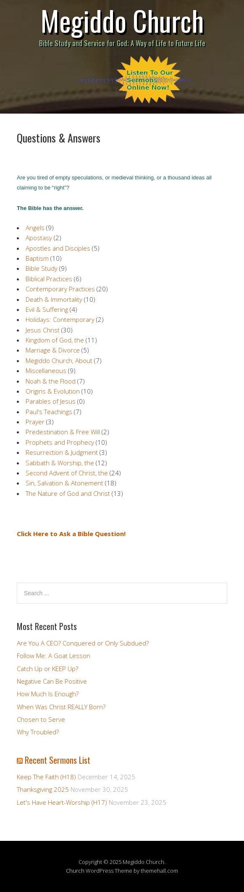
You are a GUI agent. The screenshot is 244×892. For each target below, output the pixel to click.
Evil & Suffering (47, 309)
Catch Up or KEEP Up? (47, 668)
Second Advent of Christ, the (67, 473)
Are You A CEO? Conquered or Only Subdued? (83, 643)
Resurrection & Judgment (62, 452)
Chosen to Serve (41, 719)
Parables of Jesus (51, 401)
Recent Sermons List (57, 760)
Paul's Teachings (49, 411)
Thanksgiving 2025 (43, 789)
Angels (35, 227)
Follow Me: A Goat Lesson (53, 655)
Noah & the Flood (51, 381)
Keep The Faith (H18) (46, 777)
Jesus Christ (43, 330)
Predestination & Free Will (63, 432)
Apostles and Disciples (58, 248)
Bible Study (42, 268)
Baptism (37, 258)
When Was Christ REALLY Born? (61, 707)
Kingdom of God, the (55, 340)
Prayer (35, 421)
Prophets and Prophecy (60, 442)
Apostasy (39, 237)
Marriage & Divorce (53, 350)
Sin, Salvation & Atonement (64, 483)
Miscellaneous (46, 370)
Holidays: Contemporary (60, 319)
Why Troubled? (38, 732)
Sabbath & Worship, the (60, 463)
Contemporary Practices (60, 289)
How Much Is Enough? (48, 694)
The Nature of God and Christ (68, 493)
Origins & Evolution (53, 391)
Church (75, 870)
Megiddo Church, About (59, 360)
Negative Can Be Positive (52, 681)
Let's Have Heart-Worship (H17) (62, 802)
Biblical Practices (49, 279)
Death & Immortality (54, 299)
